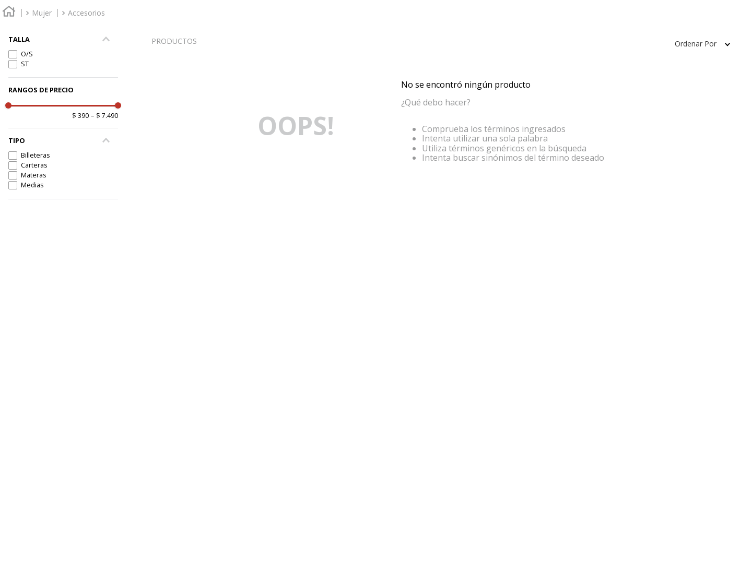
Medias (32, 184)
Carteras (34, 165)
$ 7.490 (104, 116)
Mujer (42, 13)
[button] (63, 141)
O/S (27, 53)
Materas (33, 175)
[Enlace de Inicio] (9, 12)
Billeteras (35, 155)
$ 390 (80, 116)
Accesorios (86, 13)
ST (25, 63)
